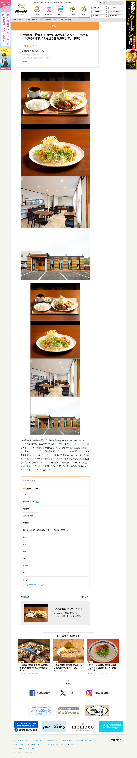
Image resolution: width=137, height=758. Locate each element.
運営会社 (38, 740)
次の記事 (84, 597)
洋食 (43, 51)
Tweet (24, 62)
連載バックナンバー (85, 740)
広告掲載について (35, 744)
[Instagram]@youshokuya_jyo (33, 585)
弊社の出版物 (67, 740)
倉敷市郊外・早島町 (28, 51)
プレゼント (19, 744)
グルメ (21, 20)
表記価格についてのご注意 (25, 748)
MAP (37, 502)
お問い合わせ (74, 744)
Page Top (115, 740)
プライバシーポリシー (55, 744)
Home (15, 20)
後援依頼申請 (52, 740)
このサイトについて (22, 740)
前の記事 (25, 597)
